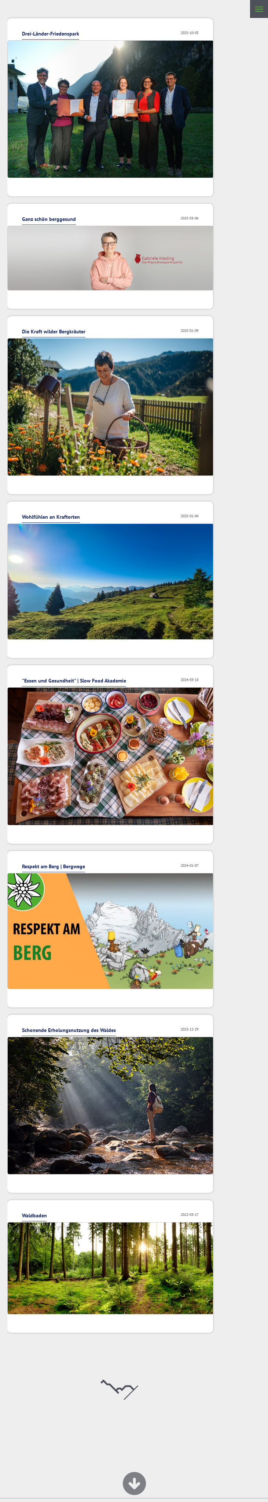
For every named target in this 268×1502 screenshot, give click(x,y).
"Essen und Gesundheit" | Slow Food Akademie (74, 680)
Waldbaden (34, 1215)
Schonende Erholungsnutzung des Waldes (69, 1030)
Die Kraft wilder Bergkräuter (53, 331)
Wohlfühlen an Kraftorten (51, 517)
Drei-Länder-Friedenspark (50, 33)
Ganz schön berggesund (49, 219)
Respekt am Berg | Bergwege (53, 866)
